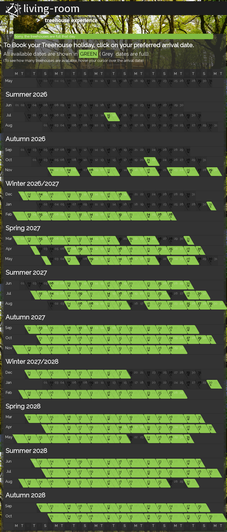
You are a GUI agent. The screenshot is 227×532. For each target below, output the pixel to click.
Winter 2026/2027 (31, 183)
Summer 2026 (25, 94)
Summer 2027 (25, 272)
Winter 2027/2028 (31, 361)
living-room (51, 8)
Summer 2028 (25, 451)
